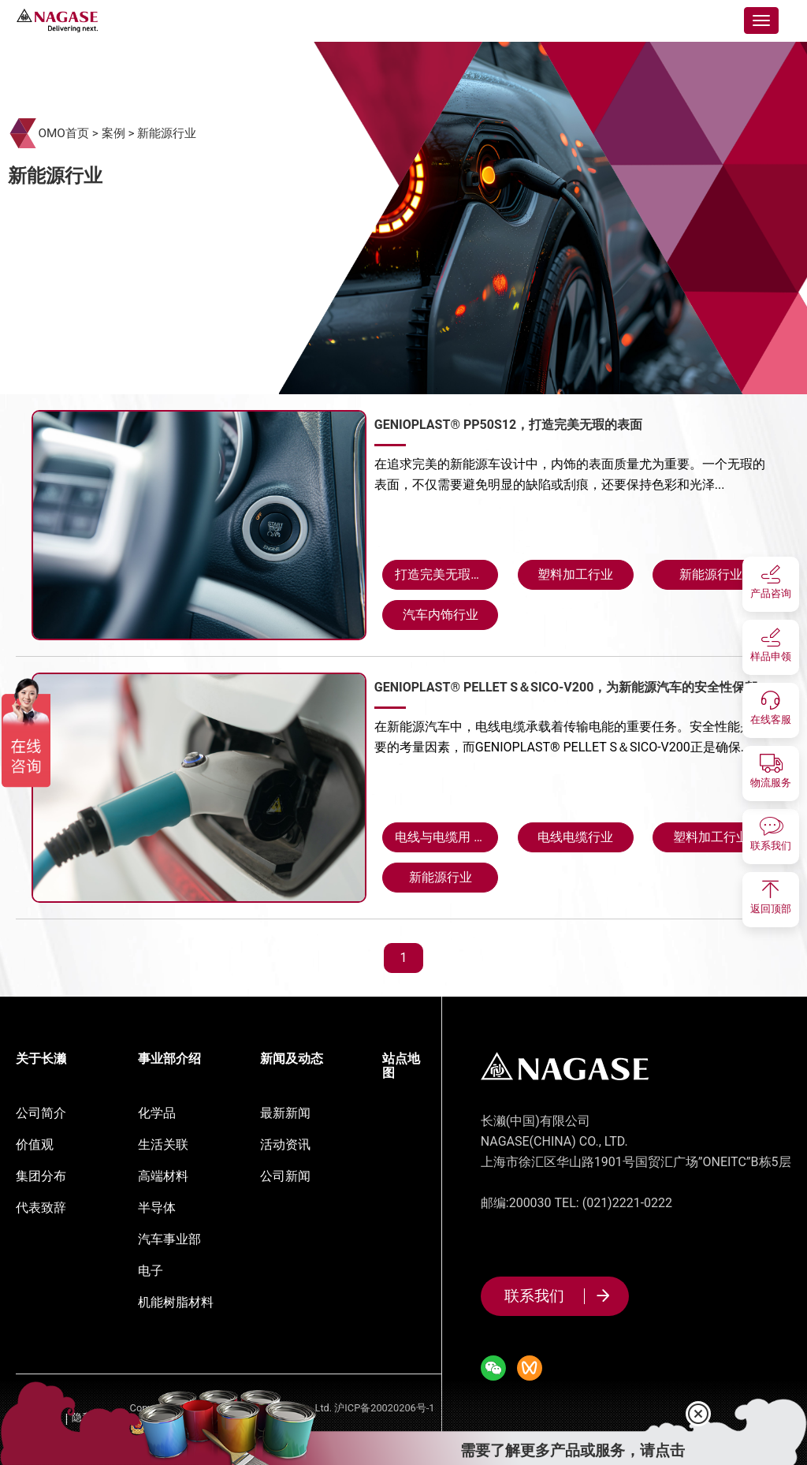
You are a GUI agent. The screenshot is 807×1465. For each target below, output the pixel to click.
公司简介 (41, 1112)
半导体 (157, 1207)
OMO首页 (63, 133)
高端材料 (163, 1176)
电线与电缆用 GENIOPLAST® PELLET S (446, 836)
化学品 (157, 1112)
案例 (113, 133)
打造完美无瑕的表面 (446, 574)
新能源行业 (166, 133)
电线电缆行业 (575, 836)
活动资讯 (285, 1144)
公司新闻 (285, 1176)
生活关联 (163, 1144)
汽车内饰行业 (440, 614)
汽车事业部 (169, 1239)
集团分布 (41, 1176)
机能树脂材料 (176, 1302)
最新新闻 (285, 1112)
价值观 (35, 1144)
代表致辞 (41, 1207)
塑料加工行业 (575, 574)
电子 (150, 1270)
